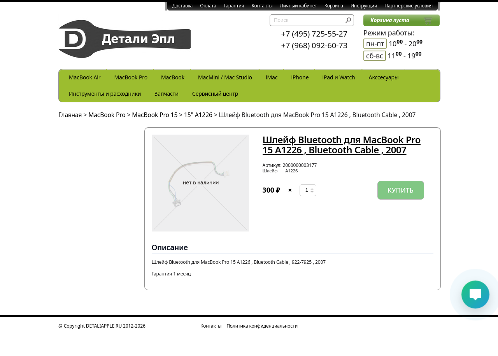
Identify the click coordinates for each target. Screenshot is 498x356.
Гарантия (234, 5)
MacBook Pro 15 (154, 114)
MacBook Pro (130, 77)
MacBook (172, 77)
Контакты (261, 5)
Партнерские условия (408, 5)
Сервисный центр (215, 93)
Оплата (208, 5)
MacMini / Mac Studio (225, 77)
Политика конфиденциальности (262, 326)
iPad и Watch (338, 77)
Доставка (182, 5)
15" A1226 (198, 114)
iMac (271, 77)
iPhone (300, 77)
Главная (70, 114)
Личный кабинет (298, 5)
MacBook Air (84, 77)
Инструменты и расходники (105, 93)
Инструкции (364, 5)
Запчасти (166, 93)
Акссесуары (384, 77)
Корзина (333, 5)
